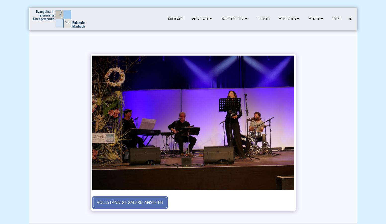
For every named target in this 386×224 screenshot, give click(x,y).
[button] (202, 18)
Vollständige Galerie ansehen (130, 202)
